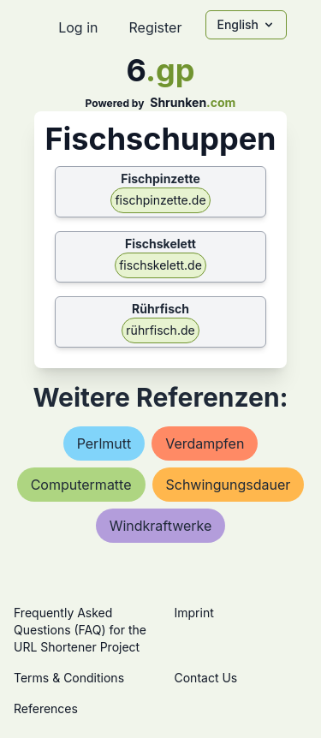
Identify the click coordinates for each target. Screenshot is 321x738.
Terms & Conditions (69, 677)
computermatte (81, 484)
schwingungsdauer (228, 484)
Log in (78, 27)
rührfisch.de (160, 330)
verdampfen (204, 443)
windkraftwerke (161, 525)
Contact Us (206, 677)
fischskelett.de (160, 265)
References (46, 708)
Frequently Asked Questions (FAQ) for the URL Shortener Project (80, 629)
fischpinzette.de (160, 200)
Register (154, 27)
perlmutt (104, 443)
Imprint (194, 612)
